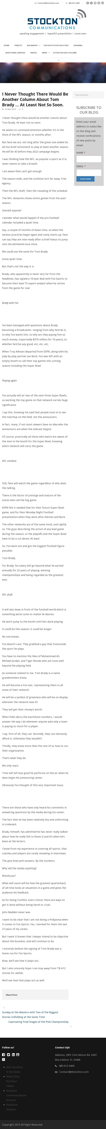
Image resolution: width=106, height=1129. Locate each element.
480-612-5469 (74, 3)
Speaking (78, 45)
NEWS (44, 52)
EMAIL (81, 166)
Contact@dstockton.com (48, 3)
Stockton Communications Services (16, 1095)
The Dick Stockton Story (56, 45)
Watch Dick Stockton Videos (13, 1081)
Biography (32, 45)
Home (6, 45)
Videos (33, 52)
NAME (80, 152)
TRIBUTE (18, 45)
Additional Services (15, 52)
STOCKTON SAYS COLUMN (64, 52)
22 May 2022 (10, 109)
